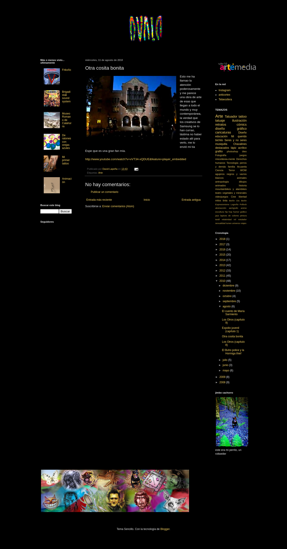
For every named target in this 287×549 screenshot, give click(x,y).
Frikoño (66, 69)
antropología (222, 181)
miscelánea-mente (225, 159)
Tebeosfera (225, 99)
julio (225, 360)
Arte (100, 172)
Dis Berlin (241, 200)
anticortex (224, 94)
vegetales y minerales (234, 193)
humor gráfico (240, 212)
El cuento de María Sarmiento (233, 313)
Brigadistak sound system (66, 96)
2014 (223, 260)
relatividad (227, 219)
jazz (217, 215)
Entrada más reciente (99, 199)
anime (244, 208)
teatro (218, 193)
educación (221, 136)
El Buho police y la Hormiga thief (233, 352)
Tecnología (232, 162)
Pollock (243, 204)
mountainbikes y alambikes (231, 189)
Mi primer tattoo (66, 160)
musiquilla (221, 144)
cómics (242, 124)
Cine (233, 196)
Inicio (147, 199)
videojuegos (221, 196)
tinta (225, 200)
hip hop (228, 212)
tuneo (229, 223)
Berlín (232, 200)
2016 (223, 249)
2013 (223, 265)
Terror (232, 170)
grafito (219, 151)
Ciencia (219, 170)
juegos (243, 155)
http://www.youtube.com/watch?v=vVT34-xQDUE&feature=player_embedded (135, 159)
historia (243, 185)
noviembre (229, 290)
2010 (223, 280)
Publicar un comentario (104, 192)
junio (226, 365)
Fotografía (220, 155)
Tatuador (231, 116)
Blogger (165, 529)
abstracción (220, 208)
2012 (223, 270)
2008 (223, 382)
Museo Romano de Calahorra (67, 120)
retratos (220, 124)
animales (242, 178)
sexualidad (220, 223)
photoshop (232, 151)
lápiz (233, 147)
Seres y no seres (235, 140)
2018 (223, 239)
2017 (223, 244)
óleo (244, 151)
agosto (227, 306)
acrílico (242, 147)
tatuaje (220, 120)
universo (236, 223)
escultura (219, 212)
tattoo (243, 116)
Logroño (234, 204)
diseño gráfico (231, 128)
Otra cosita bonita (232, 336)
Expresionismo (222, 204)
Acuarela (242, 166)
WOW (243, 170)
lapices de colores (229, 215)
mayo (226, 370)
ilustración (239, 120)
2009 (223, 377)
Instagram (224, 90)
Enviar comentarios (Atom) (118, 206)
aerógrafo (233, 208)
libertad (243, 196)
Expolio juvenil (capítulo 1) (230, 329)
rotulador (242, 219)
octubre (227, 296)
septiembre (230, 301)
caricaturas (223, 132)
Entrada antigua (191, 199)
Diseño (242, 132)
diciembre (229, 285)
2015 (223, 254)
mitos (218, 200)
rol (235, 219)
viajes (243, 223)
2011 (223, 275)
